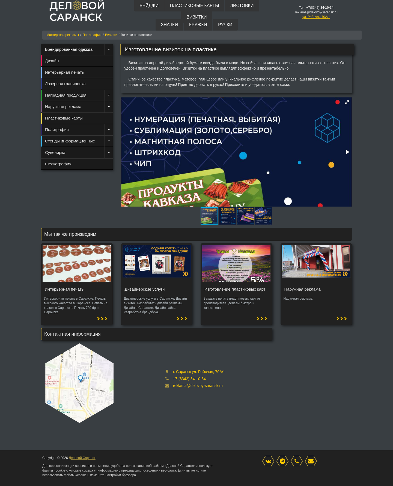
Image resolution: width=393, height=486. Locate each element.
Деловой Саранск (82, 458)
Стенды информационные (70, 141)
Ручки (225, 24)
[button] (347, 102)
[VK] (270, 461)
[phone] (298, 461)
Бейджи (149, 5)
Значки (169, 24)
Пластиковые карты (194, 5)
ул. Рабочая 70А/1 (316, 17)
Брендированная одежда (69, 49)
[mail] (312, 461)
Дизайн (52, 60)
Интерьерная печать (64, 72)
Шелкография (58, 164)
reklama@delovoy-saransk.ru (198, 385)
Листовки (242, 5)
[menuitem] (77, 49)
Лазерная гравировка (65, 83)
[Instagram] (284, 461)
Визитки (197, 17)
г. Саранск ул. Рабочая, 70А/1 (199, 371)
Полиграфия (57, 129)
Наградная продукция (65, 95)
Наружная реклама (63, 106)
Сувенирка (55, 152)
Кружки (198, 24)
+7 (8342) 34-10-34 (189, 379)
